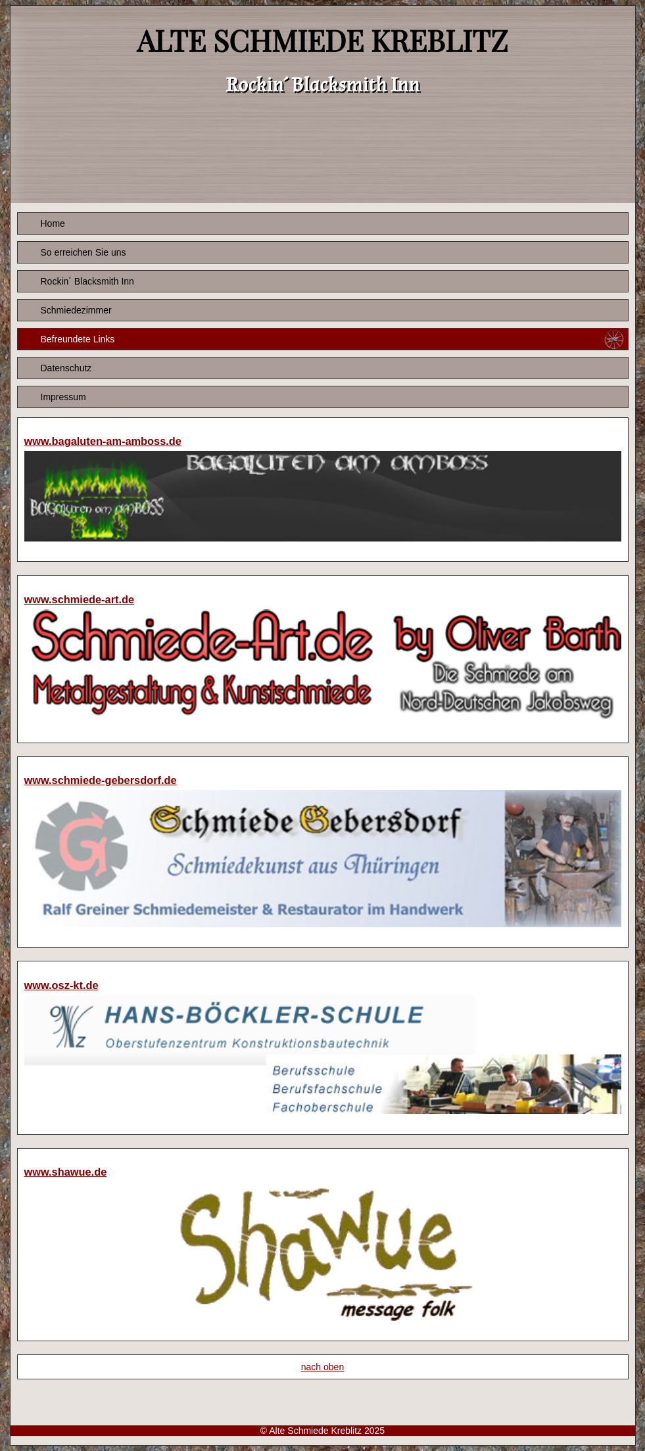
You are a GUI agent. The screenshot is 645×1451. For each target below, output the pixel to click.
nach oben (322, 1367)
